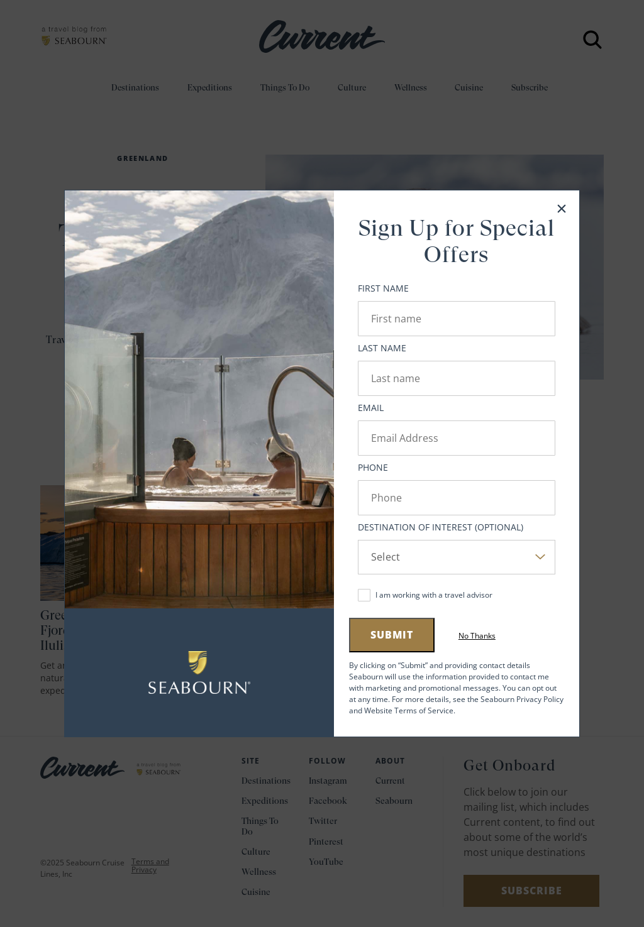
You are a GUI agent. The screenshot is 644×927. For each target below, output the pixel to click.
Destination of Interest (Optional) (440, 527)
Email (371, 408)
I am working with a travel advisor (433, 595)
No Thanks (477, 636)
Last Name (382, 348)
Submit (391, 635)
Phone (373, 467)
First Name (383, 288)
